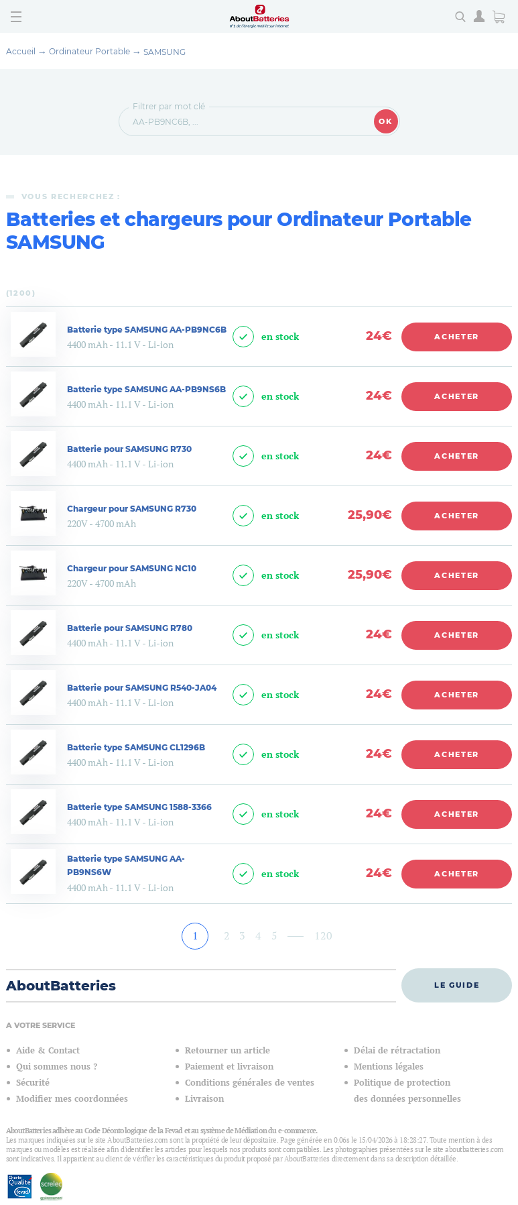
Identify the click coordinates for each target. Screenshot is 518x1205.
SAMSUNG (164, 52)
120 (323, 935)
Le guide (456, 985)
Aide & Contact (48, 1050)
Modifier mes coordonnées (72, 1098)
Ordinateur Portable (89, 51)
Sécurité (33, 1082)
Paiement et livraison (229, 1066)
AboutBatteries (61, 986)
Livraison (204, 1098)
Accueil (21, 51)
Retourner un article (227, 1050)
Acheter (456, 336)
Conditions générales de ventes (249, 1082)
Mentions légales (389, 1066)
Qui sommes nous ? (56, 1066)
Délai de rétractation (397, 1050)
